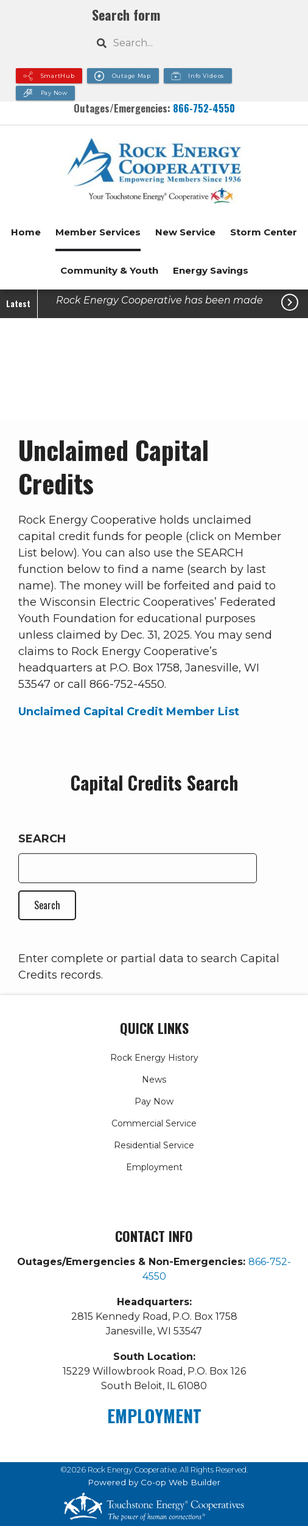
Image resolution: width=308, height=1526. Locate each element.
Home (26, 232)
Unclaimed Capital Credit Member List (128, 711)
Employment (154, 1167)
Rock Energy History (154, 1057)
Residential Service (154, 1145)
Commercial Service (154, 1123)
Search (42, 838)
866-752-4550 (204, 108)
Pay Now (154, 1101)
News (154, 1079)
